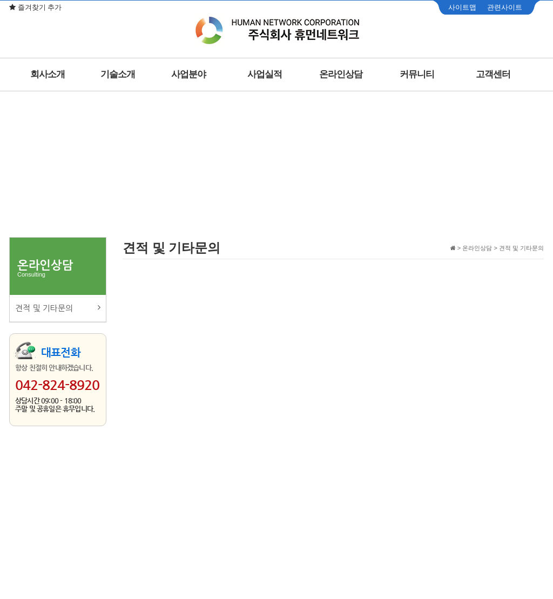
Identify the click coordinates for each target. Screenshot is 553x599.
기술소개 (117, 74)
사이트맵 (462, 7)
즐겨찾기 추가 (35, 7)
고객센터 (493, 74)
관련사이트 (504, 7)
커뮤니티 (417, 74)
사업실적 (264, 74)
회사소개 (47, 74)
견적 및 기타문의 (57, 307)
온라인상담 (340, 74)
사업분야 (188, 74)
